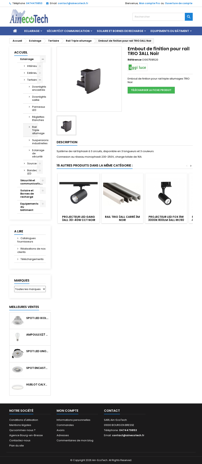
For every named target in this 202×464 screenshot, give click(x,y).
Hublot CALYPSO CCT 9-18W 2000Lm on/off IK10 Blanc (37, 384)
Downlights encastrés (35, 88)
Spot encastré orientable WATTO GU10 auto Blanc (37, 368)
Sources (32, 163)
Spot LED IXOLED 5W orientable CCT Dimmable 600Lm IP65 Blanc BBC (37, 318)
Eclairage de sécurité (35, 153)
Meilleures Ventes (24, 307)
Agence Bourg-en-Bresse (26, 435)
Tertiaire (32, 80)
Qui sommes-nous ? (22, 430)
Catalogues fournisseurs (26, 239)
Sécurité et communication (68, 31)
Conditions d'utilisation (23, 420)
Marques (21, 280)
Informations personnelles (73, 420)
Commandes (65, 425)
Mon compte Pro (149, 3)
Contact (112, 410)
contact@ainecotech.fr (73, 3)
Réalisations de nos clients (31, 250)
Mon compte (67, 410)
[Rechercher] (163, 17)
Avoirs (61, 430)
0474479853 (34, 3)
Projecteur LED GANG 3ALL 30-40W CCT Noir (78, 218)
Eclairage (31, 31)
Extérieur (32, 73)
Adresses (63, 435)
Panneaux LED (35, 108)
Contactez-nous (19, 440)
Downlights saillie (35, 98)
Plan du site (16, 445)
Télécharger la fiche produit (151, 90)
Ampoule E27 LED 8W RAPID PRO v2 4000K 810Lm (37, 334)
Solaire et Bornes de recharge (120, 31)
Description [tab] (67, 142)
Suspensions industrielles (35, 141)
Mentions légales (20, 425)
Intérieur (32, 66)
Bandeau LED (33, 171)
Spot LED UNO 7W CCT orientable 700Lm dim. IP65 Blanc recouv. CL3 (37, 351)
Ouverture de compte (178, 3)
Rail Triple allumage (35, 130)
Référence (134, 60)
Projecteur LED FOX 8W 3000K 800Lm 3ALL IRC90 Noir (166, 220)
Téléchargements (32, 259)
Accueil (21, 52)
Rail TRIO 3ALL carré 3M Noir (122, 218)
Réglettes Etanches (35, 118)
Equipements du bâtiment (170, 31)
